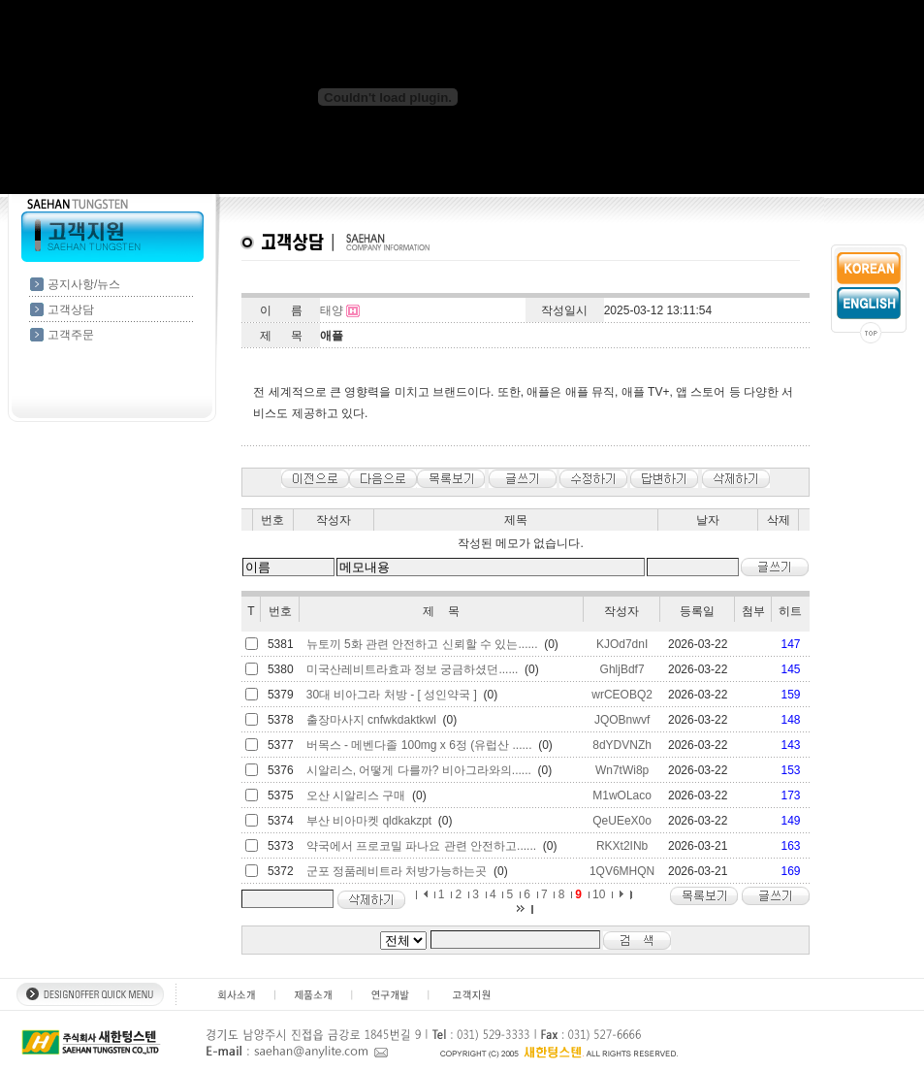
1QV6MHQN (621, 871)
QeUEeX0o (622, 821)
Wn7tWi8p (622, 770)
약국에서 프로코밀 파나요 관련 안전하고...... (421, 846)
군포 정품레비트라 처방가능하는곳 (397, 871)
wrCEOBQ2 (622, 694)
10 (599, 894)
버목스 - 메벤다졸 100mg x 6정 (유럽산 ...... (419, 745)
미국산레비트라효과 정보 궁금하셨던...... (412, 669)
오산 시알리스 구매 (356, 795)
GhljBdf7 (622, 669)
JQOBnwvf (622, 720)
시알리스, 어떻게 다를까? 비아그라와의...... (418, 770)
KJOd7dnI (622, 644)
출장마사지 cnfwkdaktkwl (371, 720)
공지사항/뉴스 (84, 284)
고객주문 (71, 334)
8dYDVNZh (622, 745)
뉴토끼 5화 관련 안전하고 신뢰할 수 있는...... (422, 644)
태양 (331, 310)
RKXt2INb (622, 846)
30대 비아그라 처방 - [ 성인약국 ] (391, 694)
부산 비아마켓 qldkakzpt (368, 821)
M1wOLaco (622, 795)
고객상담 (71, 309)
